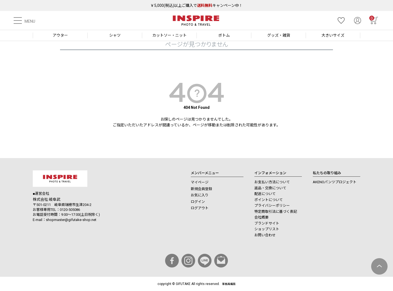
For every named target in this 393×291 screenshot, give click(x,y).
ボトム (224, 35)
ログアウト (200, 208)
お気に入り (200, 195)
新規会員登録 (201, 189)
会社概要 (261, 217)
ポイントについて (268, 200)
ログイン (198, 202)
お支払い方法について (272, 182)
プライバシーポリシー (272, 205)
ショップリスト (266, 229)
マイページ (200, 182)
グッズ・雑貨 (278, 35)
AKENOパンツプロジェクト (334, 182)
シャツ (115, 35)
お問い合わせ (265, 235)
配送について (265, 194)
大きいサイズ (332, 35)
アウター (60, 35)
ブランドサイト (266, 223)
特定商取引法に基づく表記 (275, 211)
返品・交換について (270, 188)
